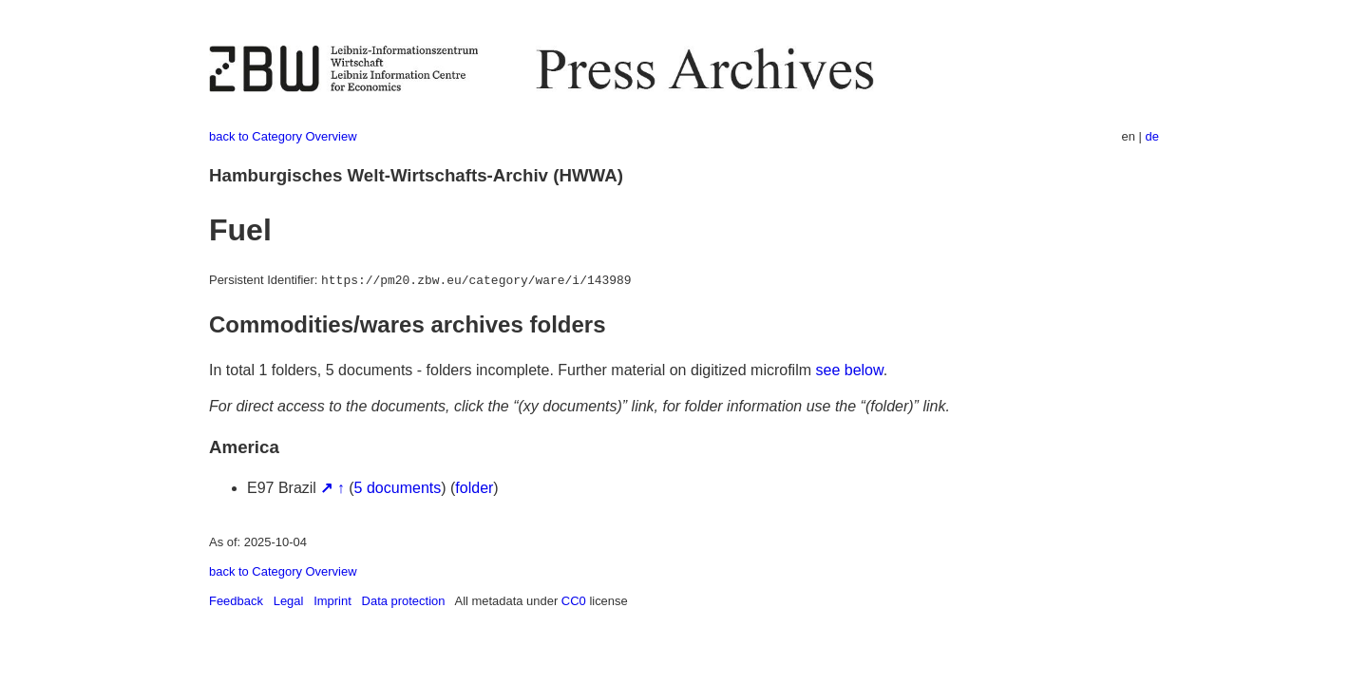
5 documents (398, 488)
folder (474, 488)
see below (850, 370)
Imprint (333, 601)
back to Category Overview (283, 136)
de (1152, 136)
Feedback (236, 601)
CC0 (573, 601)
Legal (289, 601)
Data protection (404, 601)
